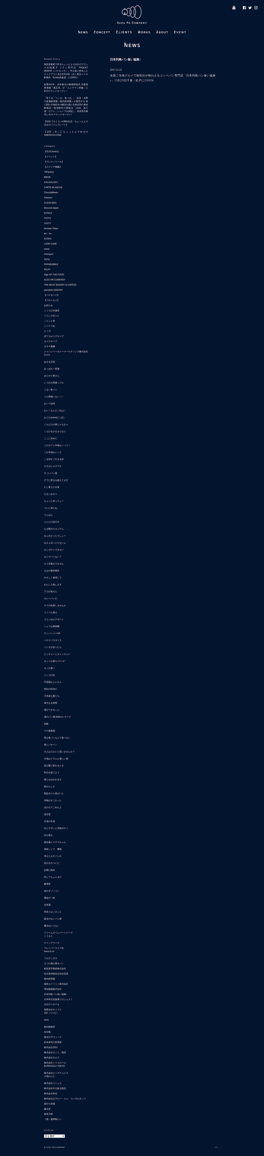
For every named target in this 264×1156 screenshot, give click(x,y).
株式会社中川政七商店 (55, 1088)
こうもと (48, 936)
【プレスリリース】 (54, 161)
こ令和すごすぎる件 (54, 459)
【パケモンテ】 (51, 295)
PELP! (47, 269)
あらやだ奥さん (51, 375)
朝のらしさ (49, 786)
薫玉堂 (47, 1109)
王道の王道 (49, 821)
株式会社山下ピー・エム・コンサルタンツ (65, 1098)
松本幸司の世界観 (53, 1042)
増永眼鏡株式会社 (53, 989)
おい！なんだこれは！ (55, 410)
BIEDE (47, 177)
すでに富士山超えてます (56, 480)
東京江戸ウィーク (53, 1037)
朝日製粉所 (49, 1027)
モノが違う (49, 668)
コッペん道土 (50, 612)
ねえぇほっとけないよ (55, 543)
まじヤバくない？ (53, 556)
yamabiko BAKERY (53, 290)
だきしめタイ (50, 494)
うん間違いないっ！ (54, 396)
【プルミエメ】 (51, 300)
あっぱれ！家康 (51, 369)
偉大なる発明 (50, 703)
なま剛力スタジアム (54, 529)
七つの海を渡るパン (54, 963)
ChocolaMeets (51, 192)
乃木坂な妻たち (51, 696)
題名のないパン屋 (53, 918)
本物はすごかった (53, 800)
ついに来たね (50, 508)
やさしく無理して (53, 577)
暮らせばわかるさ (53, 779)
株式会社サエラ (51, 1057)
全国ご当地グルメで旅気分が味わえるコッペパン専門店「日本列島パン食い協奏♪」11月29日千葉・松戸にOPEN (163, 78)
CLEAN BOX (50, 203)
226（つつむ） (51, 1013)
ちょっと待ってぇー (54, 501)
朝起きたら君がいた (54, 793)
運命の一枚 (49, 898)
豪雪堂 (47, 884)
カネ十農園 (49, 346)
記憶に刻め (49, 870)
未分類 (47, 1032)
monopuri (48, 254)
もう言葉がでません (54, 563)
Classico (48, 197)
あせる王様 (49, 362)
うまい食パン (50, 389)
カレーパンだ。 (51, 598)
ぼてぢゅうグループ (54, 336)
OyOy (47, 259)
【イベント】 (50, 156)
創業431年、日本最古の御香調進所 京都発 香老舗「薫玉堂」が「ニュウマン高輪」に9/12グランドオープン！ (66, 87)
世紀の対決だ (50, 689)
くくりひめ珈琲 (51, 310)
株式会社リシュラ (53, 1083)
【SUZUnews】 (52, 151)
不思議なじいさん (53, 682)
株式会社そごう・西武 (55, 1052)
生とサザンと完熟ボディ (56, 828)
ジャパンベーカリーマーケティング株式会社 (66, 351)
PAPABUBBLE (51, 264)
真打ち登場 (49, 1104)
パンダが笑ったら (53, 647)
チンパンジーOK (52, 633)
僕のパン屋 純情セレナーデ (57, 717)
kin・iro (48, 233)
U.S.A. (47, 355)
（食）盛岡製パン (53, 1119)
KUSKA (48, 238)
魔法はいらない (51, 925)
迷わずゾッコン (51, 891)
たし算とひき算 (51, 487)
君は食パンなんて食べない (57, 737)
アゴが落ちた (50, 591)
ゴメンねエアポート (54, 619)
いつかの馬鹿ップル (54, 382)
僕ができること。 (53, 710)
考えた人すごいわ (53, 856)
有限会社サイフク (53, 1009)
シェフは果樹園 (51, 626)
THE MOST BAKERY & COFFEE (60, 285)
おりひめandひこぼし (54, 417)
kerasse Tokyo (51, 228)
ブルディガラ (50, 958)
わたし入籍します (53, 584)
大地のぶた (49, 1076)
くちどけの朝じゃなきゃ (56, 424)
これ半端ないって (53, 452)
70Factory (49, 172)
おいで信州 (49, 403)
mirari (47, 249)
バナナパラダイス (53, 640)
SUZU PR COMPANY (54, 279)
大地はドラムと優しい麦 (56, 758)
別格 (46, 724)
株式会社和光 (50, 1093)
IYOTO (47, 218)
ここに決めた (50, 438)
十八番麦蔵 (49, 731)
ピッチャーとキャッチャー (57, 654)
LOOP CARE (50, 244)
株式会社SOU (51, 1047)
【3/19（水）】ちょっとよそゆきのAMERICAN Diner (66, 133)
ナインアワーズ (51, 943)
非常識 (47, 905)
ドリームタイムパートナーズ (58, 932)
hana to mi (49, 951)
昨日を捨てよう (51, 772)
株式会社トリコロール (55, 1062)
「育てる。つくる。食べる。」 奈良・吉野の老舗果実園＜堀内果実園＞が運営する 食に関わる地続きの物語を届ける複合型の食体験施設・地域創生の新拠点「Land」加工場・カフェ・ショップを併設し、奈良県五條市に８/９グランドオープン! (66, 106)
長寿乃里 (48, 1114)
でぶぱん (48, 515)
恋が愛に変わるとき (54, 765)
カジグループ (50, 341)
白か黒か (48, 835)
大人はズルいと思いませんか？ (59, 751)
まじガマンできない (54, 550)
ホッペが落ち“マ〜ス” (54, 661)
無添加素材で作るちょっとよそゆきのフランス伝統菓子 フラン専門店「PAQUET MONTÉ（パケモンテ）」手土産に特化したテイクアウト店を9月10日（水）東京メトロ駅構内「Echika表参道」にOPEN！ (66, 71)
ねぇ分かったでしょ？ (55, 536)
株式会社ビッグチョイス (56, 1073)
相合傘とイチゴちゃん (55, 842)
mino (46, 1020)
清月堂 (47, 814)
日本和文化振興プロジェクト (58, 999)
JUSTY (47, 223)
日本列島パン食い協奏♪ (55, 994)
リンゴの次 (49, 675)
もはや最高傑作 (51, 570)
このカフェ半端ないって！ (57, 445)
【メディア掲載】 (53, 167)
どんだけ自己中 (51, 522)
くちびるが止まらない (55, 431)
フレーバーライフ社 (54, 948)
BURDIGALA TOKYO (54, 1066)
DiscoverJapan (51, 208)
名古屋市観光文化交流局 (56, 973)
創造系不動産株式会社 (55, 968)
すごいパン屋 (50, 473)
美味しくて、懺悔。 (54, 849)
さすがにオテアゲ (53, 466)
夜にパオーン (50, 744)
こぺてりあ (49, 326)
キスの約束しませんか (55, 605)
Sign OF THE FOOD (54, 274)
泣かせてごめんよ (53, 807)
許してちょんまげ (53, 877)
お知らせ (48, 305)
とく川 (47, 331)
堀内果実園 (49, 979)
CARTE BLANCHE (53, 187)
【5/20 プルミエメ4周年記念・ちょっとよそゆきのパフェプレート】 (66, 123)
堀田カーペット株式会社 (56, 984)
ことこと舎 (49, 321)
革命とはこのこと (53, 912)
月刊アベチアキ (51, 1004)
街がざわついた (51, 863)
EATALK (48, 213)
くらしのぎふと (51, 315)
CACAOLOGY (51, 182)
